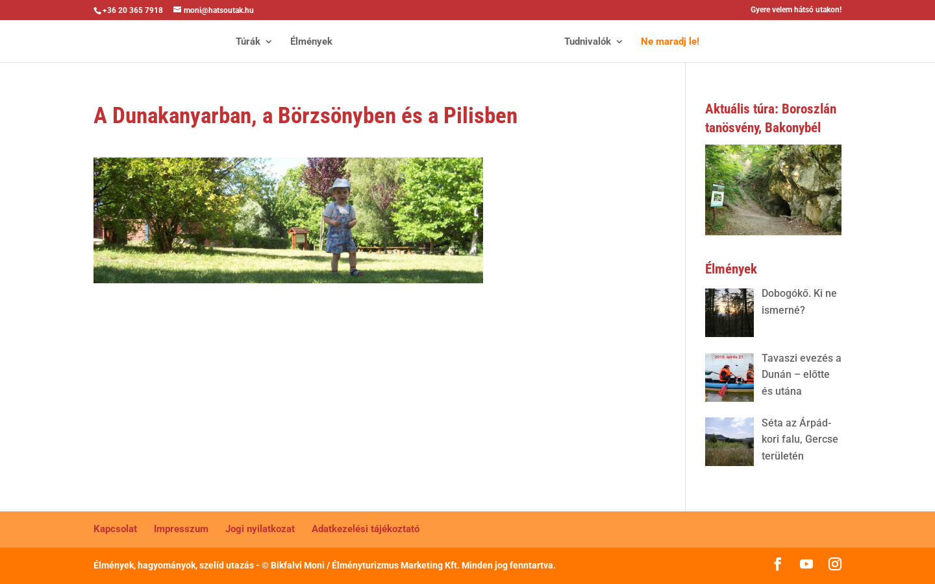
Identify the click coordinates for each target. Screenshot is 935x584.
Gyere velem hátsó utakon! (796, 10)
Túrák (248, 42)
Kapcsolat (115, 529)
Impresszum (181, 529)
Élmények (311, 42)
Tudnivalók (587, 42)
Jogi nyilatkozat (260, 529)
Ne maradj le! (670, 42)
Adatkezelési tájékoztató (365, 529)
